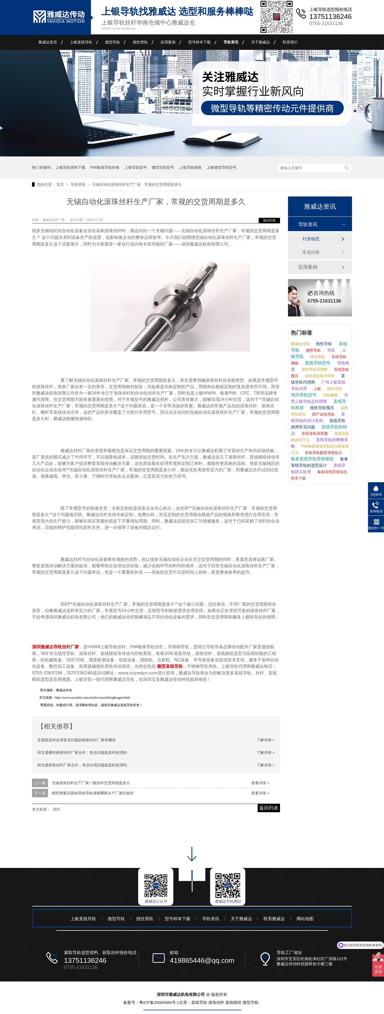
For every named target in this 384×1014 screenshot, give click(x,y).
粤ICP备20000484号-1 (159, 1002)
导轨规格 (330, 395)
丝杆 (56, 809)
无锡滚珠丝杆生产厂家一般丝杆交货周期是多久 (91, 783)
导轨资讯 (230, 42)
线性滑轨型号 (304, 395)
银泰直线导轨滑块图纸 (312, 459)
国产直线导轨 (323, 414)
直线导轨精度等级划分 (323, 452)
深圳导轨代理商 (313, 369)
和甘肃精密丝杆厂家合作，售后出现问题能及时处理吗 (82, 765)
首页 (61, 184)
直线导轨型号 (317, 363)
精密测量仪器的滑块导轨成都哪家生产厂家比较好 (93, 793)
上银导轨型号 (136, 167)
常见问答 (310, 252)
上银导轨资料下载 (70, 167)
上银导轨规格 (190, 167)
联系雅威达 (274, 918)
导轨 (330, 350)
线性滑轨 (140, 42)
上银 (316, 389)
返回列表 (269, 220)
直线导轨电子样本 (319, 376)
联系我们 (290, 42)
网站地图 (305, 918)
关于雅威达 (260, 42)
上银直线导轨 (81, 42)
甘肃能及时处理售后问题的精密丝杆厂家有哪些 (76, 740)
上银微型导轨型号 (222, 167)
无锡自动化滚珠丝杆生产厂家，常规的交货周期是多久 (137, 184)
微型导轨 (112, 42)
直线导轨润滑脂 (314, 433)
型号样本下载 (199, 42)
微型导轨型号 (163, 167)
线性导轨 (323, 343)
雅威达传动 (300, 344)
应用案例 (168, 42)
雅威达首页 (47, 42)
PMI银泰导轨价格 (104, 167)
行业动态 (310, 238)
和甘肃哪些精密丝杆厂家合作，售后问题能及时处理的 (82, 752)
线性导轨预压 (321, 407)
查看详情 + (260, 783)
